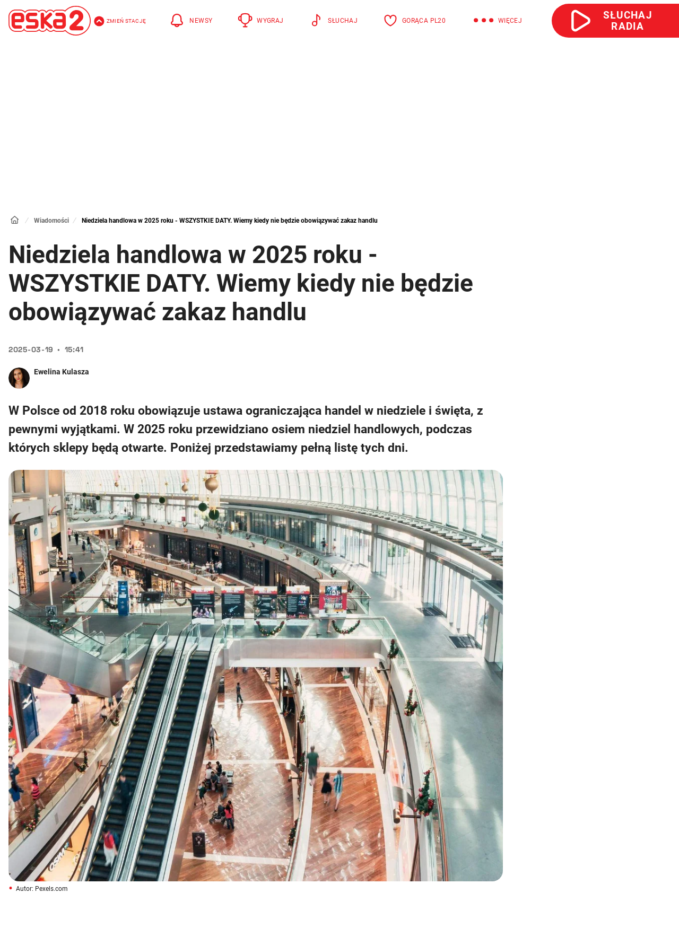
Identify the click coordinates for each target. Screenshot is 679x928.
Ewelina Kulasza (61, 371)
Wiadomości (51, 220)
